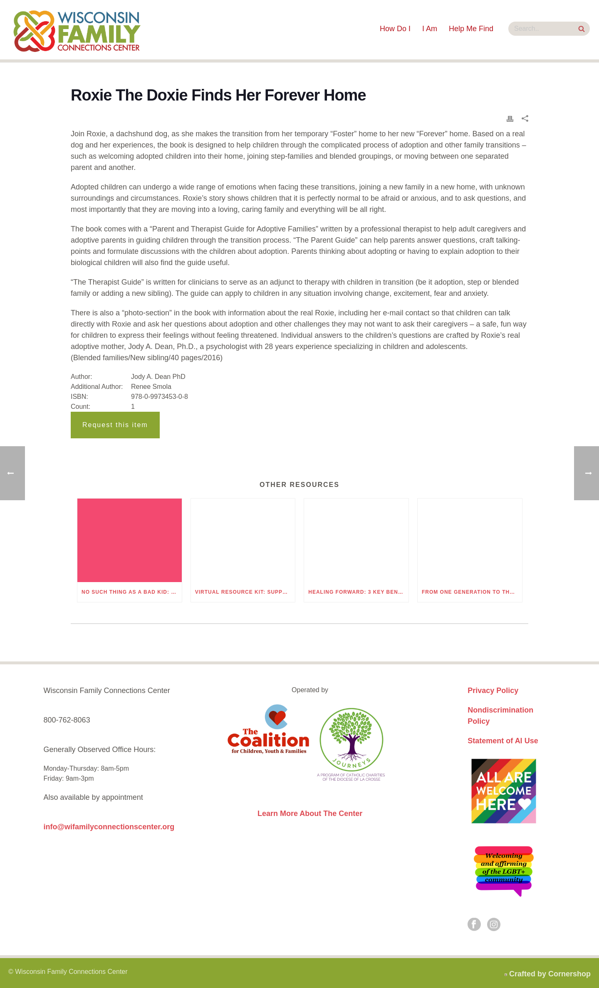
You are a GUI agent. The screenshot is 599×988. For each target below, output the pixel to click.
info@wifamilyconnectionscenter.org (109, 827)
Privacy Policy (493, 690)
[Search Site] (581, 30)
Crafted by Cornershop (550, 974)
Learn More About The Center (309, 813)
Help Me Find (471, 29)
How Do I (395, 29)
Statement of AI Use (503, 741)
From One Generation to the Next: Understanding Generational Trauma (472, 592)
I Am (429, 29)
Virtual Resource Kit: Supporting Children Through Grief (245, 592)
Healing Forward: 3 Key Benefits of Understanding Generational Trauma (358, 592)
